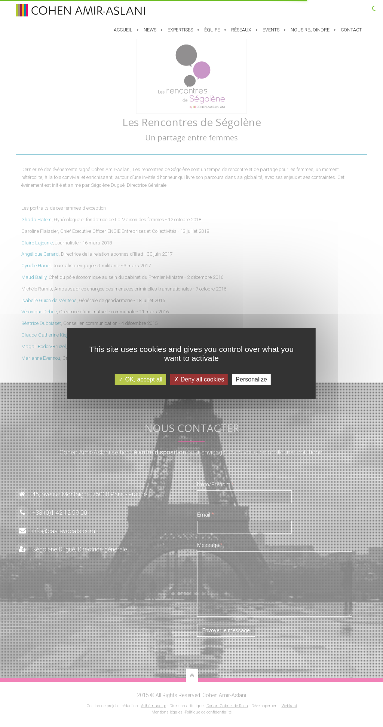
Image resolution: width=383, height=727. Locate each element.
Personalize (251, 379)
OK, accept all (140, 379)
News (150, 34)
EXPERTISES (180, 34)
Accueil (123, 34)
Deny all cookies (199, 379)
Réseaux (241, 34)
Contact (351, 34)
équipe (212, 34)
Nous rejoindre (310, 34)
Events (271, 34)
